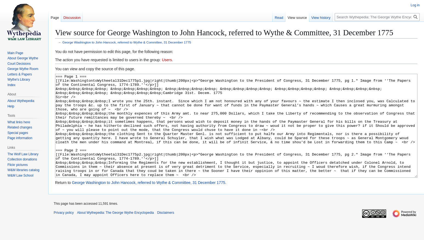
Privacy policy (64, 233)
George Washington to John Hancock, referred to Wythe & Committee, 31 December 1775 (126, 42)
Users (167, 60)
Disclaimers (165, 233)
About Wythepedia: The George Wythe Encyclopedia (115, 233)
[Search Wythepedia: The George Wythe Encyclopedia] (377, 17)
